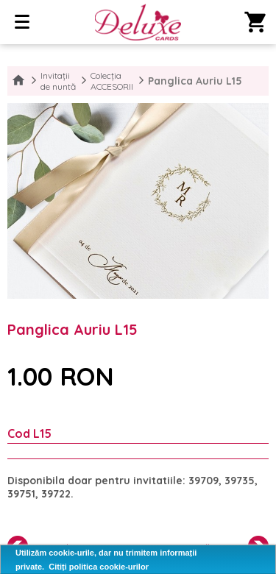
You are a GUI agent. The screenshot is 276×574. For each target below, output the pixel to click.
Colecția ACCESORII (112, 81)
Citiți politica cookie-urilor (99, 566)
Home (18, 81)
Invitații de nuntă (58, 81)
